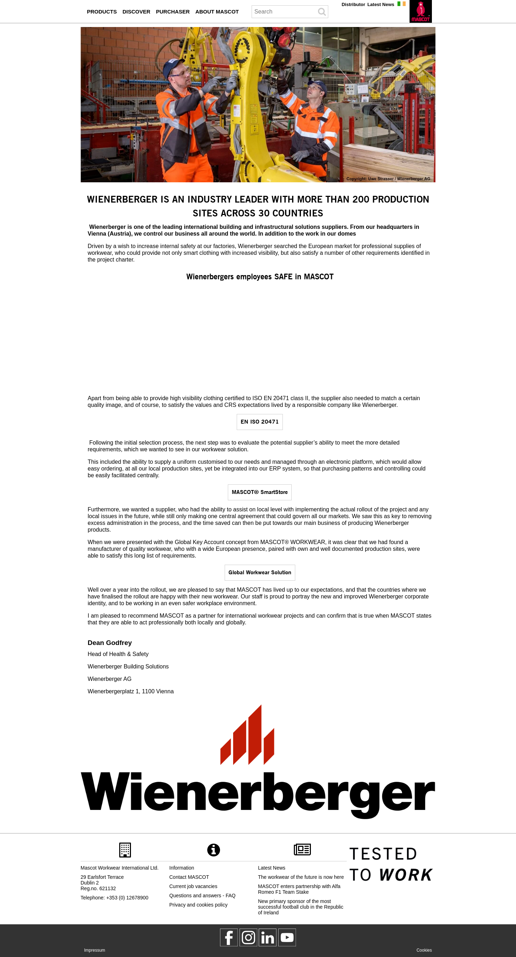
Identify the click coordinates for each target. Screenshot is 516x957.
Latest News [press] (380, 4)
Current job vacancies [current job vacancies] (193, 886)
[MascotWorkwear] (229, 937)
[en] (421, 11)
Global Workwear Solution (260, 572)
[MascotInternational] (287, 937)
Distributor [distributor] (353, 4)
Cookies (424, 950)
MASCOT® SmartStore (260, 491)
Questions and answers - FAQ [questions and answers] (202, 895)
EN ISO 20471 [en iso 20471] (260, 421)
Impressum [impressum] (94, 950)
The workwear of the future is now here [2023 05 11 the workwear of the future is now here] (301, 877)
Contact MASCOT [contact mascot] (189, 877)
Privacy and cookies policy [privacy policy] (198, 905)
